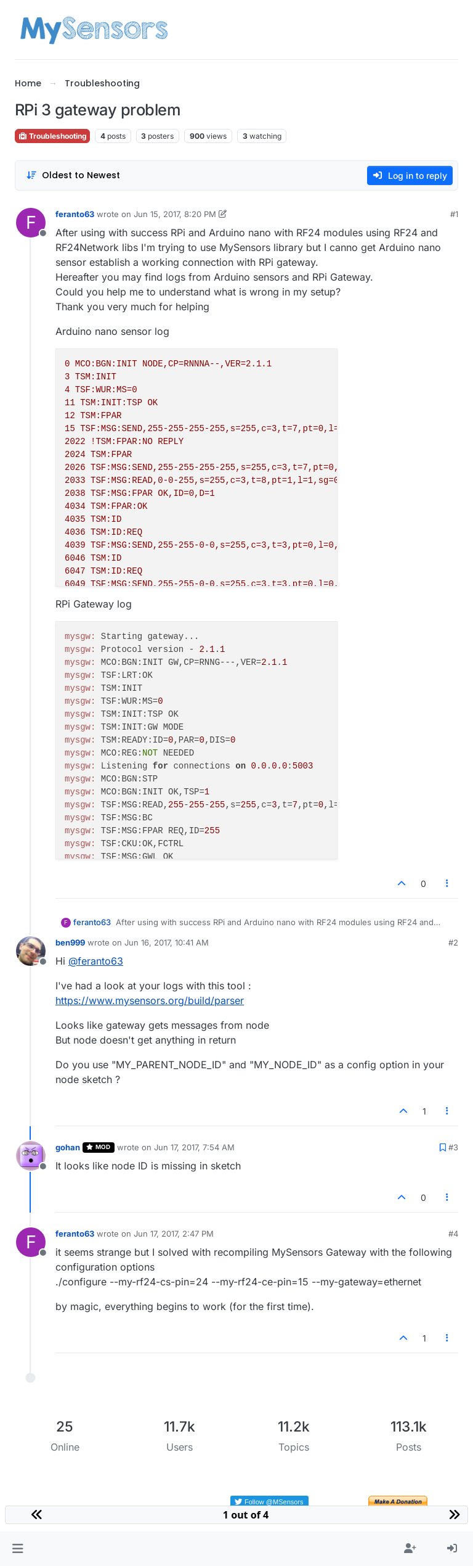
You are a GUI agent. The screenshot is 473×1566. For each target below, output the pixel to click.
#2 (453, 942)
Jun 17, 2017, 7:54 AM (194, 1147)
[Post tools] (448, 883)
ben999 (70, 942)
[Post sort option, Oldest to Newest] (73, 175)
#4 (453, 1233)
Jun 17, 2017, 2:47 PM (174, 1233)
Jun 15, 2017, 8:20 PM (175, 214)
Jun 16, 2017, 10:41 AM (166, 942)
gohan (67, 1147)
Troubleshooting (52, 136)
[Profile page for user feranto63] (31, 222)
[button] (17, 1548)
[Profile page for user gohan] (31, 1156)
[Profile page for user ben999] (31, 951)
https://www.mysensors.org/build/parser (149, 1000)
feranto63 (74, 214)
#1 (454, 214)
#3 (453, 1147)
